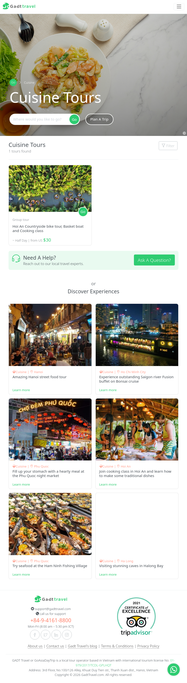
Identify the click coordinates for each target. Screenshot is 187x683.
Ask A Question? (154, 260)
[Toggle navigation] (179, 6)
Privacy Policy (148, 645)
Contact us (55, 645)
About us (35, 645)
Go (13, 82)
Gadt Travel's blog (82, 645)
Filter (168, 145)
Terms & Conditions (117, 645)
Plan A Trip (99, 119)
